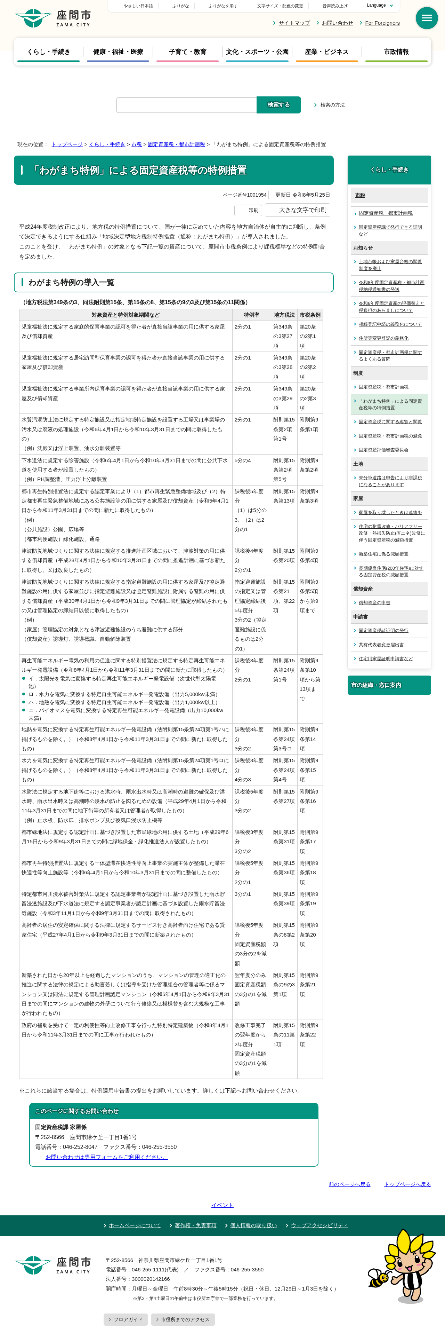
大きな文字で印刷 (302, 209)
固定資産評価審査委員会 (383, 449)
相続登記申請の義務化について (390, 324)
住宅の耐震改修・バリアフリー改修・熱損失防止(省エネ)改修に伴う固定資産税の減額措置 (392, 533)
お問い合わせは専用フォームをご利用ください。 (107, 1157)
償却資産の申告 (374, 602)
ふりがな (229, 5)
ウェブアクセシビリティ (319, 1205)
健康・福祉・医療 (118, 51)
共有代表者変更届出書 (381, 644)
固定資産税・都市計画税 (176, 144)
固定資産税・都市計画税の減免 (390, 436)
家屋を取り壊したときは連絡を (390, 512)
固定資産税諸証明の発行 (383, 630)
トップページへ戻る (407, 1184)
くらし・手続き (49, 51)
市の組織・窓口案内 (376, 685)
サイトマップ (294, 23)
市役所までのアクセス (185, 1299)
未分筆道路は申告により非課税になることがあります (390, 481)
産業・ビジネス (327, 51)
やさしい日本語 (187, 5)
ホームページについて (135, 1205)
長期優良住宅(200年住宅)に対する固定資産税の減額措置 (391, 571)
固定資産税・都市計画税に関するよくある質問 (390, 356)
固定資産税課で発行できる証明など (390, 230)
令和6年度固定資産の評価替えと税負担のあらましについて (391, 307)
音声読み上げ (335, 5)
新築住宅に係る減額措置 (383, 554)
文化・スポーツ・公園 (257, 51)
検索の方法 (333, 105)
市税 (136, 144)
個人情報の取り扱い (253, 1205)
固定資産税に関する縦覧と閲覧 (390, 421)
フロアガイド (128, 1299)
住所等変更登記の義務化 (383, 338)
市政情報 (396, 51)
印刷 (253, 210)
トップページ (67, 144)
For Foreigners (382, 23)
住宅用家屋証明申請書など (386, 658)
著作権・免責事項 (196, 1205)
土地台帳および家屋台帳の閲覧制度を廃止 (390, 265)
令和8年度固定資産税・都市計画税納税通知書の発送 (391, 286)
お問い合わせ (337, 23)
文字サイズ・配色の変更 (280, 5)
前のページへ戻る (350, 1184)
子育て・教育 (188, 51)
